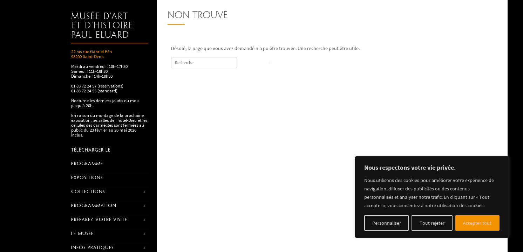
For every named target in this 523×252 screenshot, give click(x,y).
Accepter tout (477, 223)
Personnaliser (386, 223)
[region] (432, 197)
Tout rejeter (432, 223)
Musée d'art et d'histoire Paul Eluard (102, 26)
